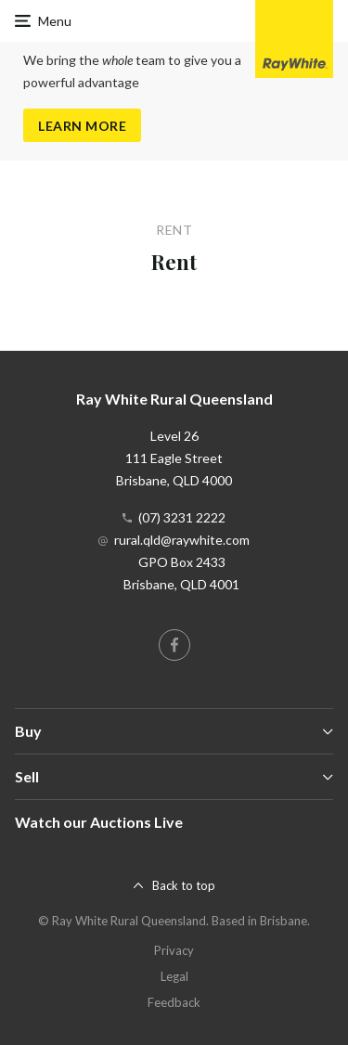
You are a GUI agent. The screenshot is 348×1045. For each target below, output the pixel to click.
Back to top (183, 885)
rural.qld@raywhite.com (182, 540)
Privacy (174, 950)
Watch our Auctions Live (99, 822)
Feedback (174, 1002)
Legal (174, 976)
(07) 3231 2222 (182, 517)
